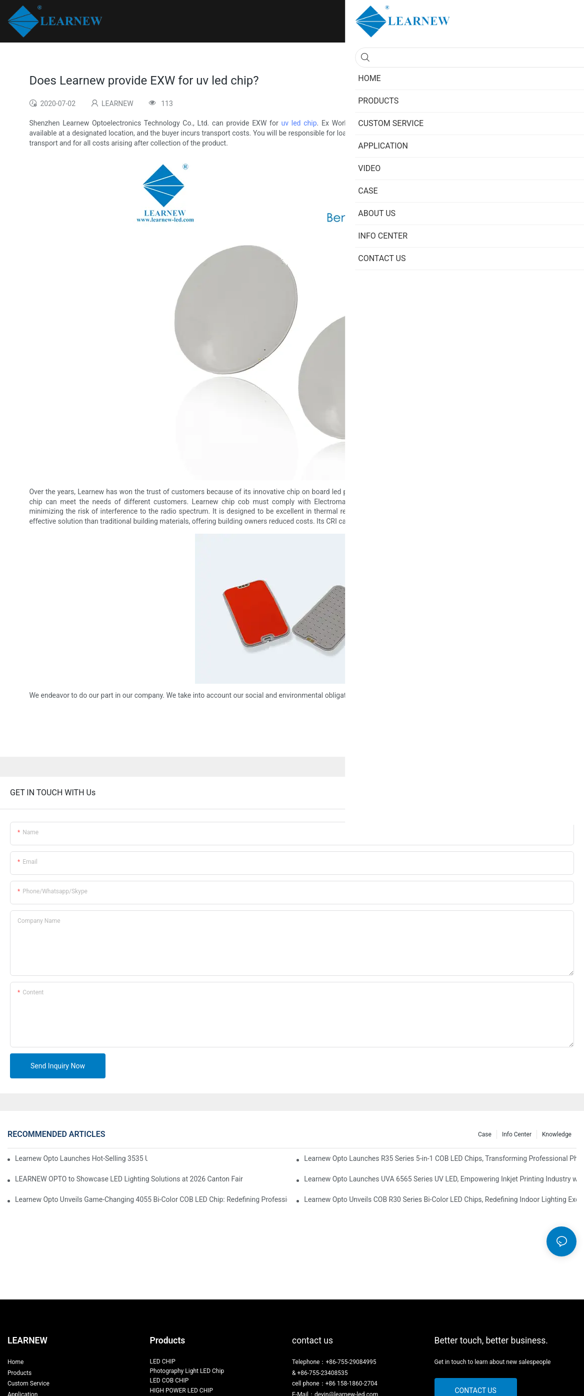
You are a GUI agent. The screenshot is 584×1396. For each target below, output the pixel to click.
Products (20, 1372)
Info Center (517, 1134)
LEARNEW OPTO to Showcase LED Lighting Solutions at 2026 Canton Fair (129, 1179)
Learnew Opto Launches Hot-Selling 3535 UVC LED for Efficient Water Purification (81, 1158)
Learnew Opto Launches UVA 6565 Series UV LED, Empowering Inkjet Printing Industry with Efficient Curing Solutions (440, 1179)
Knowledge (557, 1134)
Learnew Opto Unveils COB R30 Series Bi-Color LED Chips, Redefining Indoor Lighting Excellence (440, 1199)
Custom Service (29, 1383)
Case (485, 1134)
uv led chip (298, 123)
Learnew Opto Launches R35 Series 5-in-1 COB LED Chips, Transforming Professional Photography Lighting (440, 1158)
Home (16, 1361)
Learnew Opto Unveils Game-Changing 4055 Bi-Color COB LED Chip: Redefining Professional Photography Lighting (151, 1199)
